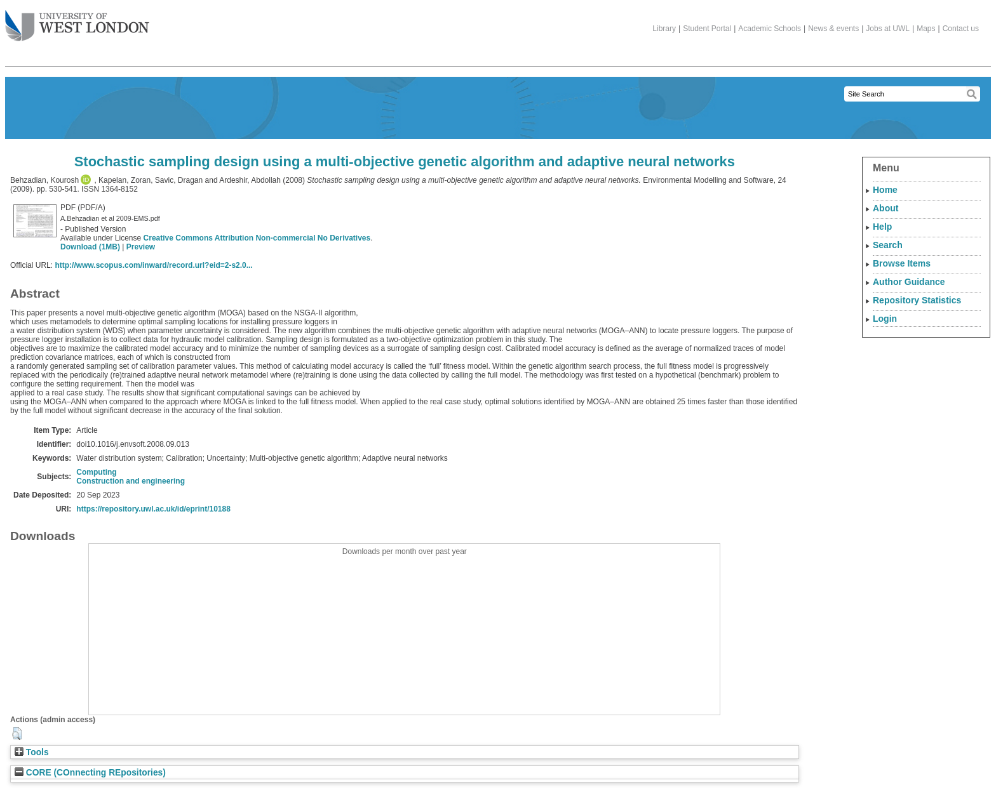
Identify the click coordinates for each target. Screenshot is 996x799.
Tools (32, 752)
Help (882, 226)
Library (664, 28)
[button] (17, 733)
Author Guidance (909, 282)
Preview (140, 246)
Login (885, 319)
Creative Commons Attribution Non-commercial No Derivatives (257, 238)
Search (888, 245)
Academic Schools (769, 28)
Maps (926, 28)
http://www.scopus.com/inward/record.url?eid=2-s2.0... (153, 265)
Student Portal (707, 28)
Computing (96, 472)
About (885, 208)
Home (885, 190)
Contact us (961, 28)
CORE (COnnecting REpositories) (90, 772)
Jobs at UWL (888, 28)
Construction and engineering (130, 481)
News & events (833, 28)
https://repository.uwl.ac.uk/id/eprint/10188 (153, 509)
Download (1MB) (90, 246)
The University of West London (77, 21)
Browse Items (902, 263)
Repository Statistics (917, 300)
